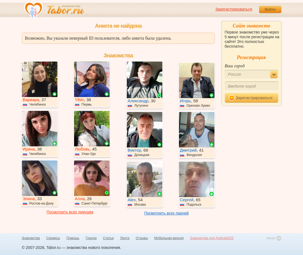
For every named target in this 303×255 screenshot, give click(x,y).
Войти (270, 9)
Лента (124, 238)
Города (91, 238)
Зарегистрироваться (233, 9)
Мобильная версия (169, 238)
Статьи (108, 238)
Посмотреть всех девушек (70, 212)
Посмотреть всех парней (166, 213)
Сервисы (53, 238)
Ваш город (235, 65)
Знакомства (31, 238)
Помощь (73, 238)
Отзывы (142, 238)
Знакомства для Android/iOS (212, 238)
